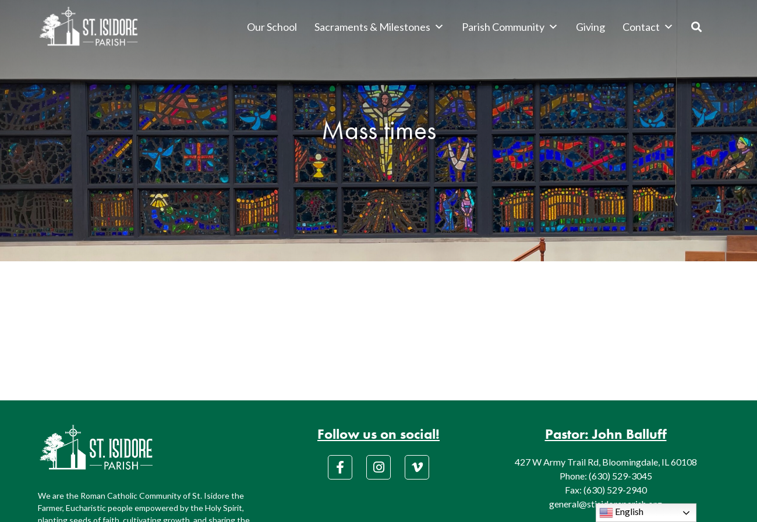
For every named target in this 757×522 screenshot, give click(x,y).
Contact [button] (648, 26)
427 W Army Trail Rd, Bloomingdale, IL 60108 (606, 461)
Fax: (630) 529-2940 (606, 489)
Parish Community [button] (510, 26)
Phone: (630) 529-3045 (606, 475)
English (621, 513)
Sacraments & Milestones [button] (379, 26)
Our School (272, 26)
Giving (590, 26)
